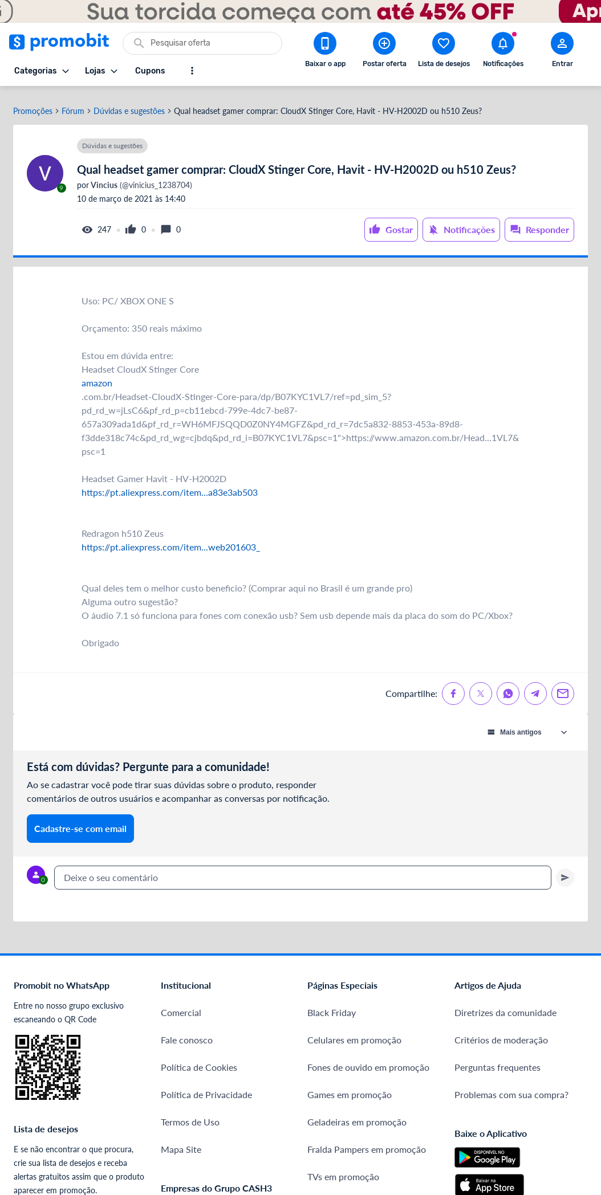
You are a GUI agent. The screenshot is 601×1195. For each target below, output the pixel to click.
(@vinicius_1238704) (140, 178)
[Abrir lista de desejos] (443, 52)
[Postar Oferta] (384, 52)
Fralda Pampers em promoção (366, 1142)
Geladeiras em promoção (357, 1115)
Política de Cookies (199, 1060)
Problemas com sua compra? (511, 1087)
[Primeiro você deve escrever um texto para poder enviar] (565, 871)
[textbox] (303, 871)
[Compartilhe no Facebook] (453, 686)
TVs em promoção (343, 1169)
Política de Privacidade (206, 1087)
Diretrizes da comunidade (505, 1005)
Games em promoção (349, 1087)
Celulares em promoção (354, 1032)
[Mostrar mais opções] (192, 70)
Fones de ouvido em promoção (368, 1060)
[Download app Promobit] (325, 52)
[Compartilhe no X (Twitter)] (480, 686)
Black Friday (331, 1005)
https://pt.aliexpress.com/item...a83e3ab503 (170, 485)
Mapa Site (181, 1142)
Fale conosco (187, 1032)
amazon (97, 375)
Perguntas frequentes (497, 1060)
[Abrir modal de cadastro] (562, 52)
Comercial (181, 1005)
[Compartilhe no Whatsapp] (508, 686)
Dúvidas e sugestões (129, 104)
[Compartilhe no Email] (562, 686)
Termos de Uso (190, 1115)
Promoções (32, 104)
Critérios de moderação (501, 1032)
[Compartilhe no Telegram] (535, 686)
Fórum (73, 104)
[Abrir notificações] (503, 52)
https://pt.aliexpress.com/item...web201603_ (171, 540)
